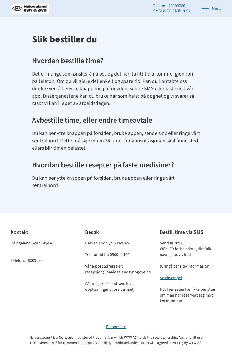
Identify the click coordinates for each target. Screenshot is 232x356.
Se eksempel (171, 278)
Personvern (116, 327)
